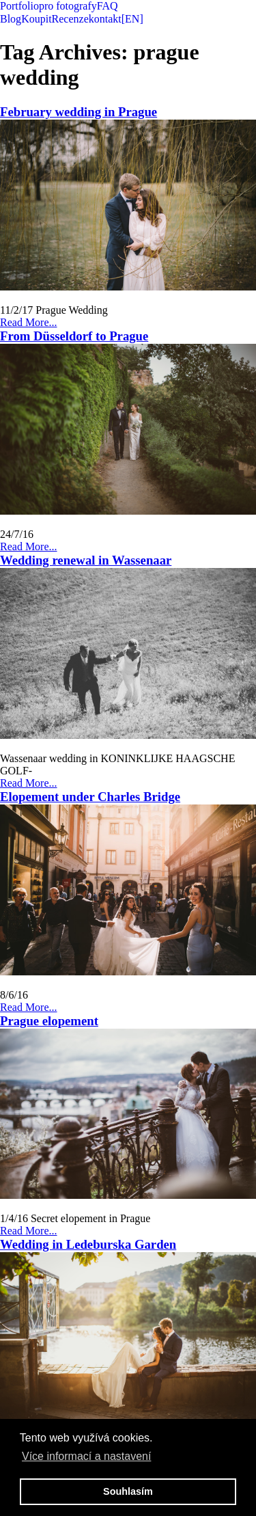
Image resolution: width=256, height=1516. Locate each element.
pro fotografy (68, 6)
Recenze (70, 19)
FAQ (107, 6)
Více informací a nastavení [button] (86, 1456)
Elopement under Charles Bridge (90, 796)
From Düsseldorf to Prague (74, 336)
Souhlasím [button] (128, 1491)
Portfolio (19, 6)
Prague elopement (49, 1021)
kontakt (105, 19)
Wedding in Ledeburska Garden (88, 1244)
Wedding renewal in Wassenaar (85, 560)
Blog (10, 19)
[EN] (132, 19)
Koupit (36, 19)
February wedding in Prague (78, 112)
